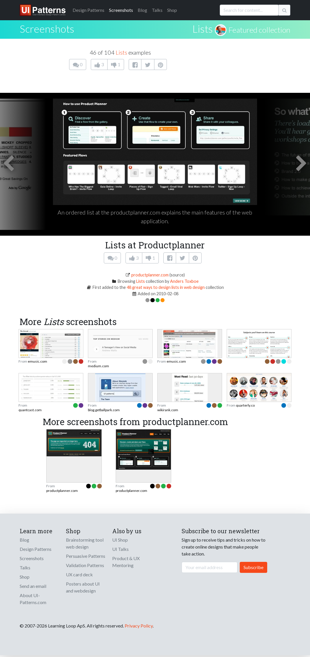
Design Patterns (35, 549)
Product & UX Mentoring (126, 562)
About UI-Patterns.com (33, 599)
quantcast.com (30, 410)
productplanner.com (150, 274)
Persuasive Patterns (85, 556)
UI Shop (120, 539)
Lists (202, 29)
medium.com (98, 366)
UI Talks (120, 549)
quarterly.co (245, 405)
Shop (172, 10)
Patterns (88, 10)
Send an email (33, 586)
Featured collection (259, 29)
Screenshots (121, 10)
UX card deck (79, 574)
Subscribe (253, 567)
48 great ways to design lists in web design (166, 287)
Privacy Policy (139, 625)
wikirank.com (167, 410)
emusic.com (37, 361)
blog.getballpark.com (104, 410)
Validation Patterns (85, 565)
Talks (157, 10)
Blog (142, 10)
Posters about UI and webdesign (83, 587)
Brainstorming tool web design (85, 543)
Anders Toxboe (184, 281)
